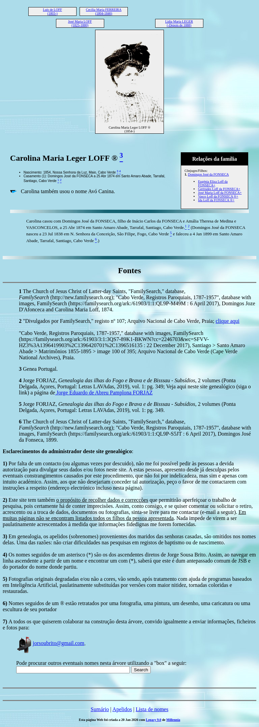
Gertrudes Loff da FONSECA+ (219, 189)
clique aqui (227, 321)
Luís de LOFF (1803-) (52, 11)
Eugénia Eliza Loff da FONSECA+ (213, 183)
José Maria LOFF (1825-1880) (80, 23)
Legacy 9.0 (154, 720)
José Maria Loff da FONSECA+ (219, 192)
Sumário (100, 709)
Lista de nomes (152, 709)
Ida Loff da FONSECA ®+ (216, 200)
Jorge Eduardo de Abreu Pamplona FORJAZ (103, 392)
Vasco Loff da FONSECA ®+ (218, 196)
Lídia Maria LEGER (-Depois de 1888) (179, 23)
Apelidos (122, 709)
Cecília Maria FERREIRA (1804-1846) (104, 11)
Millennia (173, 720)
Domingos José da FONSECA (208, 174)
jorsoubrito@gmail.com (50, 643)
